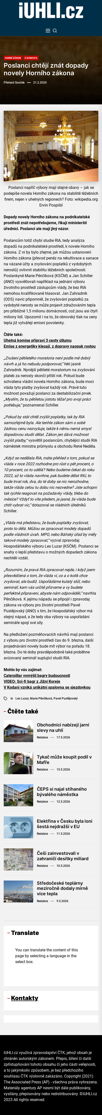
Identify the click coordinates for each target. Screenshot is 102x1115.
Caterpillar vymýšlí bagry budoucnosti (37, 675)
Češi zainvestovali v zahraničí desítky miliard (62, 856)
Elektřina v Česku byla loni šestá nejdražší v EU (64, 824)
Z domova (31, 58)
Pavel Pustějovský (66, 698)
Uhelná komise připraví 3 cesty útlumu (38, 340)
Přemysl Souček (14, 82)
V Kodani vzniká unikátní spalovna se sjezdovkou (47, 687)
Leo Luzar (22, 698)
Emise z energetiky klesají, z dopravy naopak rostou (50, 346)
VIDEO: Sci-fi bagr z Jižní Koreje (32, 681)
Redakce (42, 737)
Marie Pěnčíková (41, 698)
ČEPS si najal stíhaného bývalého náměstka (62, 791)
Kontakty (24, 998)
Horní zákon (13, 58)
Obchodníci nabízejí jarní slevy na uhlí (63, 727)
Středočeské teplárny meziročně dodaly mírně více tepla (62, 888)
